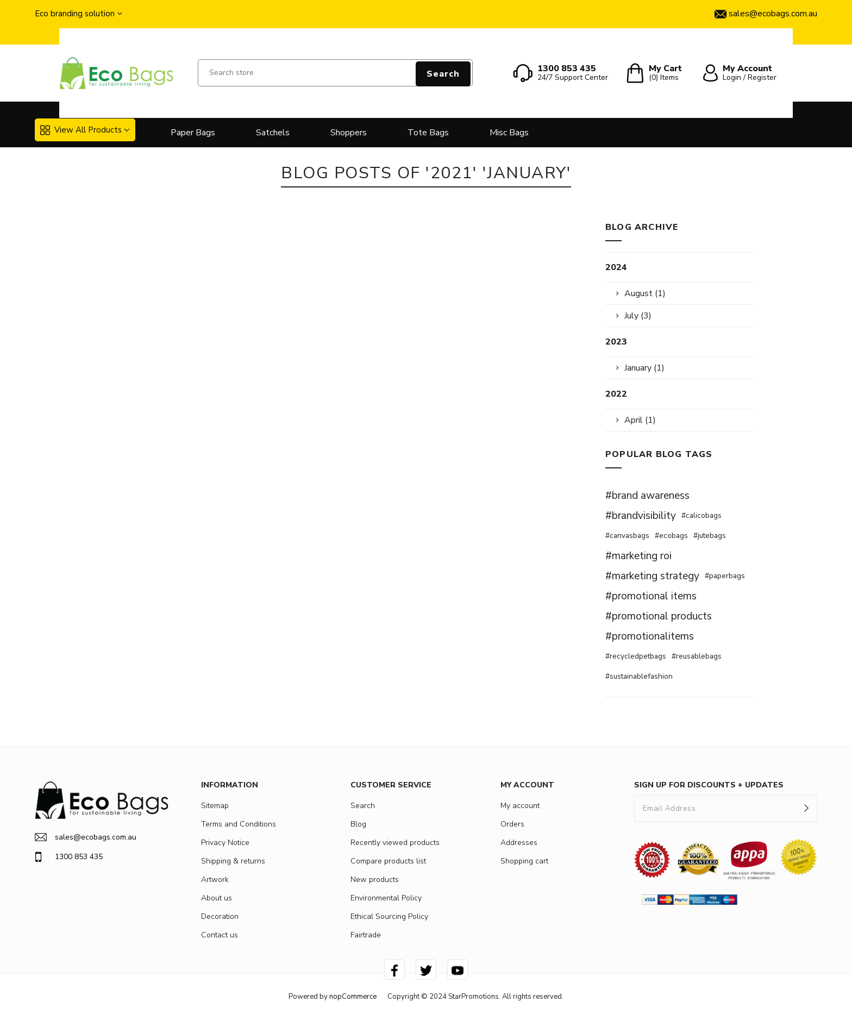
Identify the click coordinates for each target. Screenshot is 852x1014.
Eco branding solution (75, 13)
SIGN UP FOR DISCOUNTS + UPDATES (709, 785)
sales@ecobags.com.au (85, 837)
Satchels (273, 133)
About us (216, 898)
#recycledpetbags (635, 656)
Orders (512, 824)
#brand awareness (647, 496)
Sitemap (215, 805)
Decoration (220, 916)
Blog (358, 824)
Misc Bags (509, 133)
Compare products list (388, 861)
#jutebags (709, 535)
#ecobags (671, 535)
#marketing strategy (652, 576)
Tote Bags (428, 133)
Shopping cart (524, 861)
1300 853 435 (69, 857)
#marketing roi (638, 556)
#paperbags (725, 576)
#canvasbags (627, 535)
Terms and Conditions (238, 824)
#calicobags (701, 515)
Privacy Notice (225, 842)
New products (374, 879)
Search (443, 74)
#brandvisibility (640, 516)
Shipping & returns (233, 861)
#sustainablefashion (639, 676)
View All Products (81, 129)
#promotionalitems (649, 636)
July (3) (637, 316)
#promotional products (658, 616)
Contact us (219, 935)
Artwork (215, 879)
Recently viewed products (395, 842)
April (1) (640, 420)
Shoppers (348, 133)
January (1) (644, 368)
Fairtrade (365, 935)
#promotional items (651, 596)
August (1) (645, 293)
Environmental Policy (386, 898)
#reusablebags (697, 656)
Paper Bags (193, 133)
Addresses (518, 842)
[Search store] (335, 72)
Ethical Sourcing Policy (389, 916)
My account (520, 805)
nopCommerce (353, 997)
